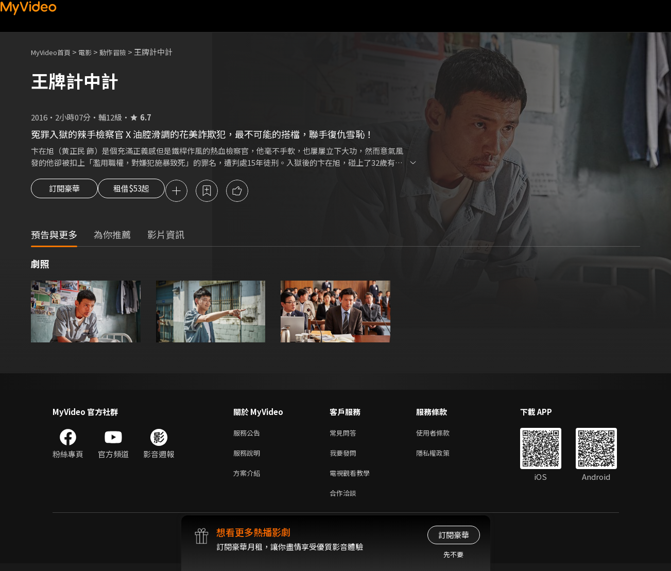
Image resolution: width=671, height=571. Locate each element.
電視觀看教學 (353, 478)
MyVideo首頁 (54, 51)
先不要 (453, 554)
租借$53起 (140, 191)
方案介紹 (248, 478)
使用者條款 (441, 434)
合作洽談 (345, 499)
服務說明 (248, 456)
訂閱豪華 (64, 191)
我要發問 (345, 456)
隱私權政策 (441, 456)
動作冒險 (124, 51)
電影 (93, 51)
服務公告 (248, 434)
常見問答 (345, 434)
